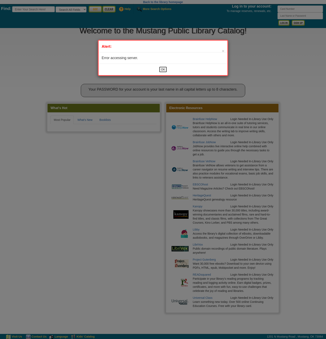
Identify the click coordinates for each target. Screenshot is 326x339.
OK (163, 69)
